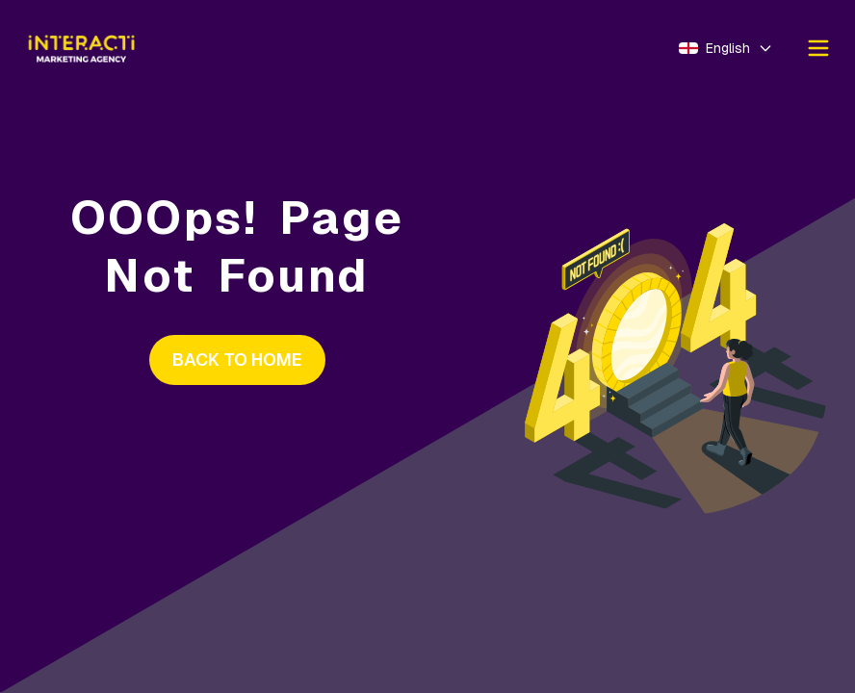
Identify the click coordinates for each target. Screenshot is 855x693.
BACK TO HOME (237, 359)
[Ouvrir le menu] (818, 48)
